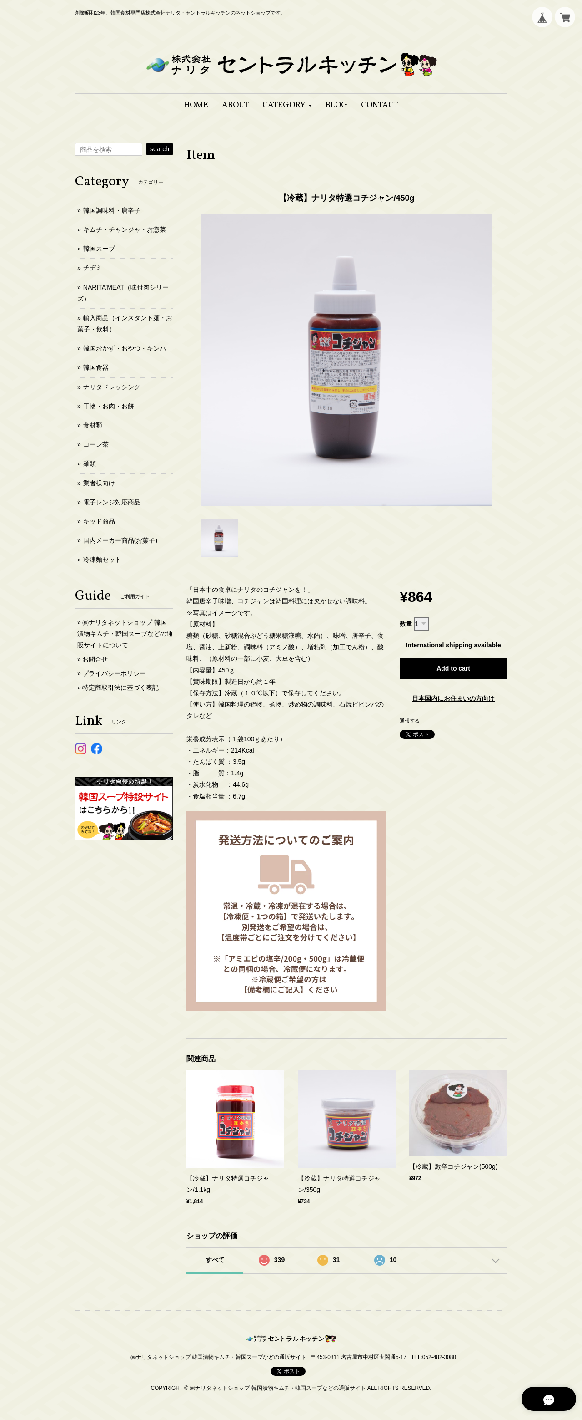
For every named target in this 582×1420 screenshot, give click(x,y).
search (159, 149)
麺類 (89, 463)
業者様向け (99, 483)
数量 (406, 623)
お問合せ (95, 659)
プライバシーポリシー (114, 673)
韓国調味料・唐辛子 (111, 210)
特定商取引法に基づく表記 (120, 687)
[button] (287, 105)
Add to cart (453, 668)
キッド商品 (99, 521)
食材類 (92, 425)
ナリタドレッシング (111, 387)
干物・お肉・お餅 (108, 406)
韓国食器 (96, 367)
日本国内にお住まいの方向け (453, 698)
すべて (215, 1259)
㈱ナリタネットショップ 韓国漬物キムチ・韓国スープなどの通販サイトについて (125, 634)
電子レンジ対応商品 (111, 502)
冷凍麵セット (102, 559)
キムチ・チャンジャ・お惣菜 (124, 229)
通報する (410, 720)
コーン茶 (96, 444)
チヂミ (92, 267)
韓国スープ (99, 248)
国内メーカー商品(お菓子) (120, 540)
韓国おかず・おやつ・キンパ (124, 348)
